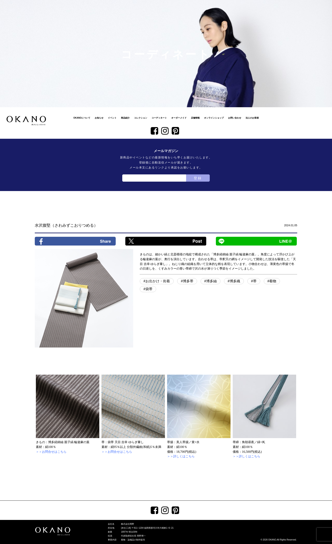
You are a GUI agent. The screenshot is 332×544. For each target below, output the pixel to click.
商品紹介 (125, 118)
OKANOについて (81, 118)
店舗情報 (195, 118)
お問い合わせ (234, 118)
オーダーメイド (179, 118)
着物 (272, 281)
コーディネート (159, 118)
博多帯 (188, 281)
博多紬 (211, 281)
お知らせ (99, 118)
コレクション (140, 118)
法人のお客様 (252, 118)
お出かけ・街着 (157, 281)
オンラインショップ (214, 118)
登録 (198, 178)
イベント (112, 118)
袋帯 (148, 289)
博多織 (235, 281)
